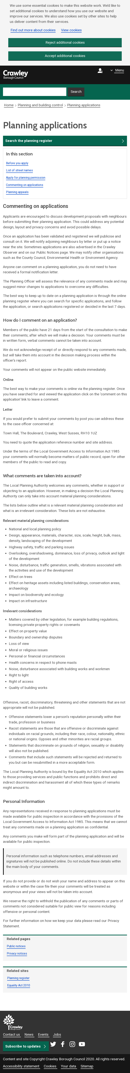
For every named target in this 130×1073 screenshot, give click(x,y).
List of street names (19, 170)
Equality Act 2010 (18, 985)
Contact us (12, 1034)
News (29, 1034)
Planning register (18, 978)
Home (9, 105)
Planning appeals (17, 192)
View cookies (71, 30)
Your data (69, 1066)
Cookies (50, 1066)
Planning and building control (40, 105)
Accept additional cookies (65, 56)
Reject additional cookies (65, 42)
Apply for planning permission (25, 177)
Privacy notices (17, 953)
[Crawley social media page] (67, 1044)
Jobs (57, 1034)
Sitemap (87, 1066)
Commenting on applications (24, 185)
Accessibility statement (21, 1066)
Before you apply (17, 163)
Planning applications (83, 105)
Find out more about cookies (33, 30)
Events (43, 1034)
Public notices (16, 946)
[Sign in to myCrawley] (101, 75)
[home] (15, 75)
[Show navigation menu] (117, 70)
